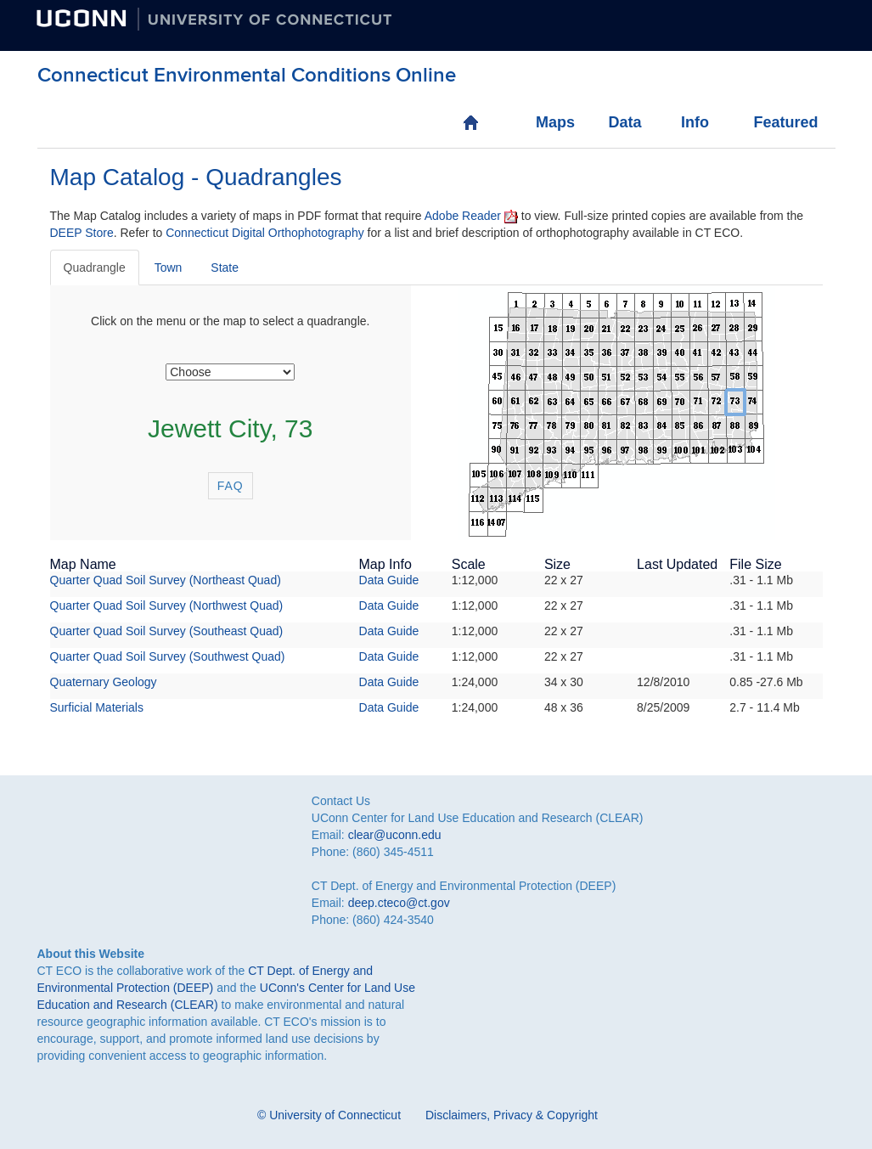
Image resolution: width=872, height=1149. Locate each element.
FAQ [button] (230, 486)
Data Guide (389, 580)
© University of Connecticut (329, 1115)
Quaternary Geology (103, 682)
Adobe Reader (463, 215)
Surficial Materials (96, 707)
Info (695, 122)
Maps (553, 122)
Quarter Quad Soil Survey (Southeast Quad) (167, 631)
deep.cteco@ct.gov (399, 903)
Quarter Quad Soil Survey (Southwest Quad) (167, 656)
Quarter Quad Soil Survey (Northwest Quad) (167, 605)
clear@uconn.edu (395, 835)
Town (169, 267)
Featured (770, 122)
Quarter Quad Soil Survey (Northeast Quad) (165, 580)
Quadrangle (95, 267)
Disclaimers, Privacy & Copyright (511, 1115)
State (225, 267)
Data (624, 122)
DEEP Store (82, 232)
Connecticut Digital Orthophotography (264, 232)
